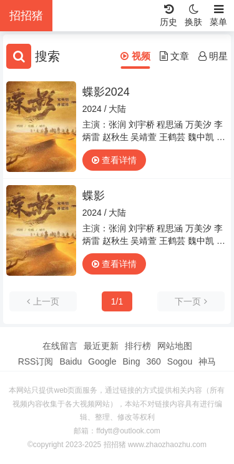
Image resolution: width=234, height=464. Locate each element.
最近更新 (101, 346)
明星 (213, 56)
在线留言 (59, 346)
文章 (174, 56)
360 (153, 361)
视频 (135, 56)
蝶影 (93, 195)
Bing (131, 361)
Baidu (70, 361)
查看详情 (114, 160)
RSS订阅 (36, 361)
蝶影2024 (106, 92)
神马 (207, 361)
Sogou (179, 361)
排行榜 (138, 346)
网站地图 (174, 346)
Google (102, 361)
